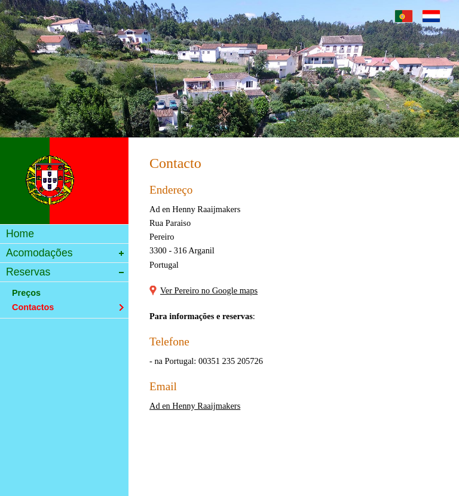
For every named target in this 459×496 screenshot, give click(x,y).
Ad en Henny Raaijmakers (194, 406)
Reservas (63, 273)
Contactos (63, 307)
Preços (63, 293)
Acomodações (63, 254)
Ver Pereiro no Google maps (209, 290)
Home (63, 234)
